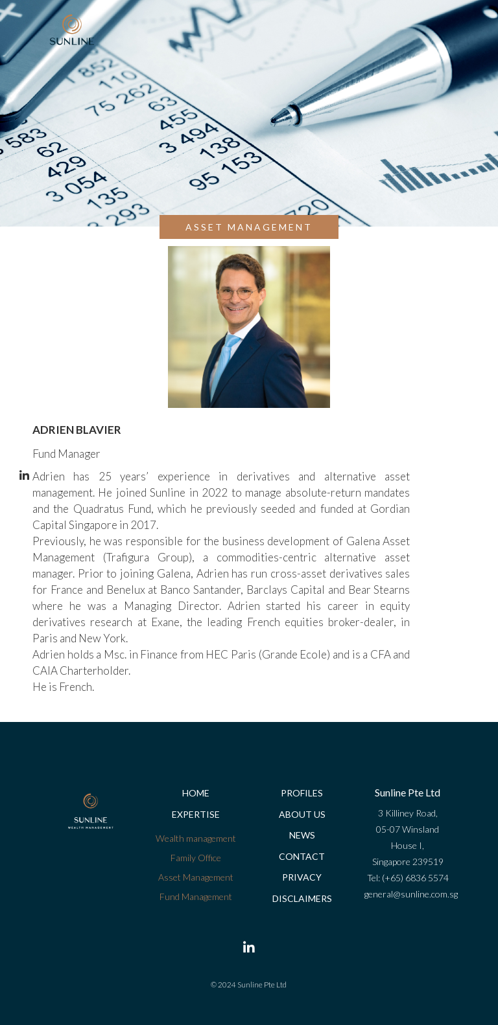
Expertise (196, 814)
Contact (302, 856)
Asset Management (195, 877)
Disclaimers (302, 898)
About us (302, 814)
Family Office (196, 857)
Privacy (302, 877)
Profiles (302, 792)
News (302, 834)
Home (195, 792)
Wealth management (196, 838)
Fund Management (196, 896)
